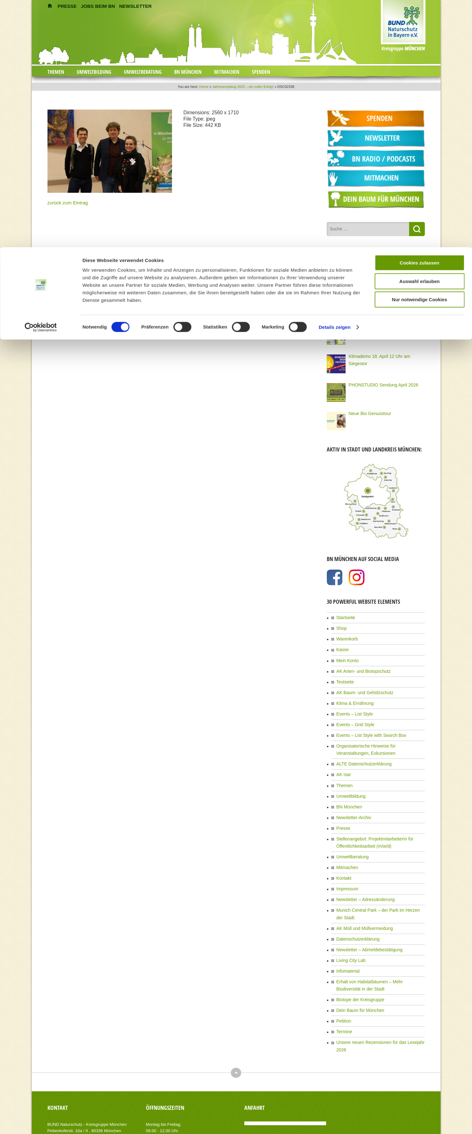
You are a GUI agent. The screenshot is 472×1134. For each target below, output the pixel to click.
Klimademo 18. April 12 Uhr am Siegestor (383, 355)
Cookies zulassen (419, 15)
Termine (343, 985)
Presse (342, 807)
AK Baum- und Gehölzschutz (360, 684)
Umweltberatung (350, 833)
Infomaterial (346, 930)
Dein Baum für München (356, 966)
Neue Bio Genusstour (367, 412)
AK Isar (342, 759)
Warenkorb (345, 636)
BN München (347, 788)
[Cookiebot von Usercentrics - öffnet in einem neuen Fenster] (40, 80)
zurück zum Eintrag (63, 202)
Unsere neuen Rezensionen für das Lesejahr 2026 (378, 995)
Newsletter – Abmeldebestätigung (364, 911)
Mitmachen (345, 843)
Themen (343, 768)
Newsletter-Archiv (351, 798)
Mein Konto (346, 655)
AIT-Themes (97, 1124)
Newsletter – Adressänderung (361, 872)
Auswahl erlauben (419, 34)
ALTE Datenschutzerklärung (359, 749)
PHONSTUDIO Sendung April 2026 (378, 383)
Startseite (344, 616)
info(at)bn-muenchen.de (83, 1081)
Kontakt (342, 852)
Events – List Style (352, 704)
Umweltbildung (348, 778)
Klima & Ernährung (352, 694)
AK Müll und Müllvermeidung (360, 891)
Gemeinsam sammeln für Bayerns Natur (382, 326)
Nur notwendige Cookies (419, 52)
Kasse (341, 645)
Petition (342, 976)
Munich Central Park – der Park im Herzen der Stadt (380, 882)
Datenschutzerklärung (354, 901)
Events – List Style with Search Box (366, 723)
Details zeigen (334, 80)
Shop (340, 626)
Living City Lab (348, 921)
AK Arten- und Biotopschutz (359, 665)
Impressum (345, 862)
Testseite (343, 674)
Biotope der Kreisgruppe (356, 956)
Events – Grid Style (352, 713)
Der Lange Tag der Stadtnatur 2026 (378, 298)
